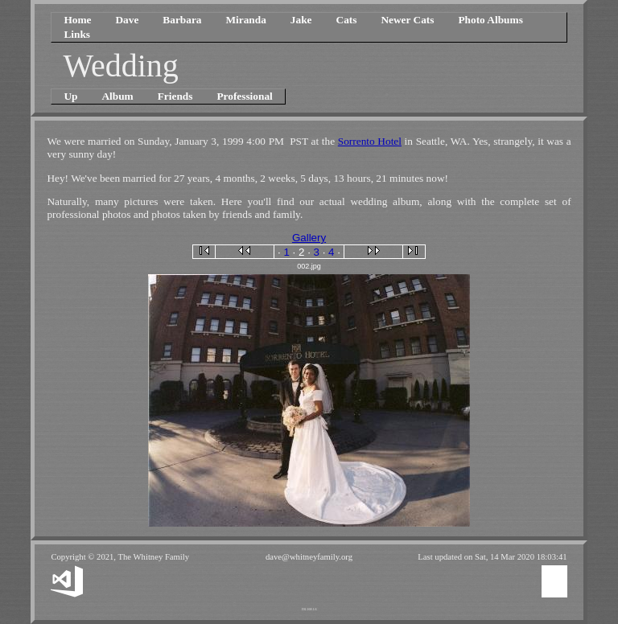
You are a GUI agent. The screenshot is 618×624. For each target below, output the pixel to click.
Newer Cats (407, 20)
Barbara (182, 20)
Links (77, 34)
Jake (301, 20)
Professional (244, 96)
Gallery (309, 238)
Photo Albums (490, 20)
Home (77, 20)
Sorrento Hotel (370, 141)
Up (70, 96)
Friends (175, 96)
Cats (346, 20)
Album (117, 96)
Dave (126, 20)
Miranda (245, 20)
